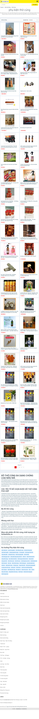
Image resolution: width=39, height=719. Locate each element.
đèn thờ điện (26, 554)
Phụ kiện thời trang (4, 693)
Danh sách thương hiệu (5, 608)
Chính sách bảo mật (4, 596)
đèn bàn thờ (31, 558)
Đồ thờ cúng (14, 7)
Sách (1, 661)
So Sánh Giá (24, 708)
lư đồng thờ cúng (11, 554)
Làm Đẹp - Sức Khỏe (4, 664)
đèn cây (9, 563)
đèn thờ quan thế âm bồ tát (23, 558)
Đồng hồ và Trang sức (5, 690)
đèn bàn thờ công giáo (28, 571)
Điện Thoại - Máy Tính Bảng (6, 640)
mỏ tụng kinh (21, 552)
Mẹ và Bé (2, 652)
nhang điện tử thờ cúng (13, 571)
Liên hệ (1, 625)
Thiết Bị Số (2, 643)
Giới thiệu (2, 593)
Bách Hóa (2, 667)
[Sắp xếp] (33, 20)
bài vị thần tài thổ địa (13, 558)
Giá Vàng (18, 706)
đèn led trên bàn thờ (30, 556)
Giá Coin (25, 706)
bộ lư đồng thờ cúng (19, 550)
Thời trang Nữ (3, 672)
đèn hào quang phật (19, 554)
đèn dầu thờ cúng (9, 565)
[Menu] (37, 1)
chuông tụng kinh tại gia (13, 552)
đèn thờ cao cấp (25, 569)
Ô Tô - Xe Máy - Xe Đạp (5, 658)
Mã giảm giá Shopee (4, 622)
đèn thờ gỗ (21, 571)
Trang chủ (2, 7)
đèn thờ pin (18, 567)
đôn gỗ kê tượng (5, 558)
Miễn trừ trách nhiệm (4, 602)
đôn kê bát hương (15, 563)
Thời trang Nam (3, 669)
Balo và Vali (2, 687)
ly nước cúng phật (11, 550)
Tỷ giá (7, 706)
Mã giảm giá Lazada (4, 619)
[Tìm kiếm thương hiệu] (16, 5)
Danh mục (2, 605)
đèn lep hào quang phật (30, 565)
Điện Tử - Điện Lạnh (4, 632)
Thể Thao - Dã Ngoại (4, 655)
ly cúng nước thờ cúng (6, 567)
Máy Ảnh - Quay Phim (4, 649)
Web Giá (21, 706)
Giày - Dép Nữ (3, 684)
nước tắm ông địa (5, 552)
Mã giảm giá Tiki (3, 616)
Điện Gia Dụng (3, 635)
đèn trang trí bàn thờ (29, 552)
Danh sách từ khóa (4, 613)
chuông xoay (15, 565)
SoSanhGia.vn (18, 708)
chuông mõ (13, 567)
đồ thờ (33, 569)
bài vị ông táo (4, 569)
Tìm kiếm (35, 4)
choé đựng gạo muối (5, 556)
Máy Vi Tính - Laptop (4, 646)
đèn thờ (24, 556)
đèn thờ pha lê (4, 563)
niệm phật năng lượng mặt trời (16, 556)
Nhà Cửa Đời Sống (8, 7)
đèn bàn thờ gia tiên (28, 550)
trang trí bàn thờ (22, 565)
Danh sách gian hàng (4, 611)
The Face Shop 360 (12, 706)
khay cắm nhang (5, 571)
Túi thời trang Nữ (3, 678)
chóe (30, 569)
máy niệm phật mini (30, 563)
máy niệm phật (4, 554)
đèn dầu (3, 565)
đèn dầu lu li (18, 569)
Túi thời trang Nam (4, 675)
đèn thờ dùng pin (23, 563)
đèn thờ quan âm (5, 573)
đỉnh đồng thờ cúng (11, 569)
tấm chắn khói (4, 550)
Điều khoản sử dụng (4, 599)
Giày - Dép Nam (3, 681)
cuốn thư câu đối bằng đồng (27, 567)
